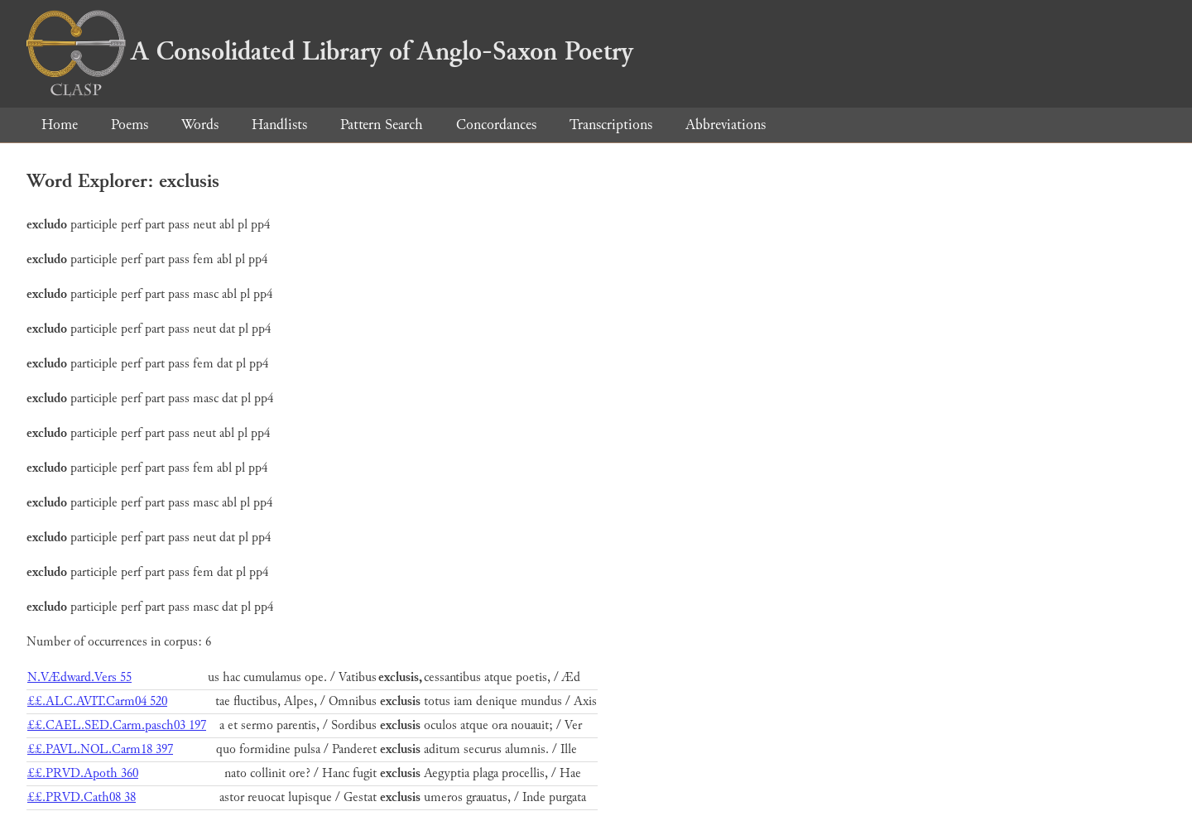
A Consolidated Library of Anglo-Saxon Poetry (329, 51)
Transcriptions (611, 124)
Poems (129, 124)
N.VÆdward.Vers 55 (79, 677)
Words (200, 124)
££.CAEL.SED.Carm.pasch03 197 (116, 725)
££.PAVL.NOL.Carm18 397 (100, 749)
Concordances (496, 124)
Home (59, 124)
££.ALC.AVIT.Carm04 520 (97, 701)
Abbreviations (725, 124)
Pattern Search (381, 124)
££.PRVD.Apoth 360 (82, 773)
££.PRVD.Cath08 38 (81, 797)
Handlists (279, 124)
